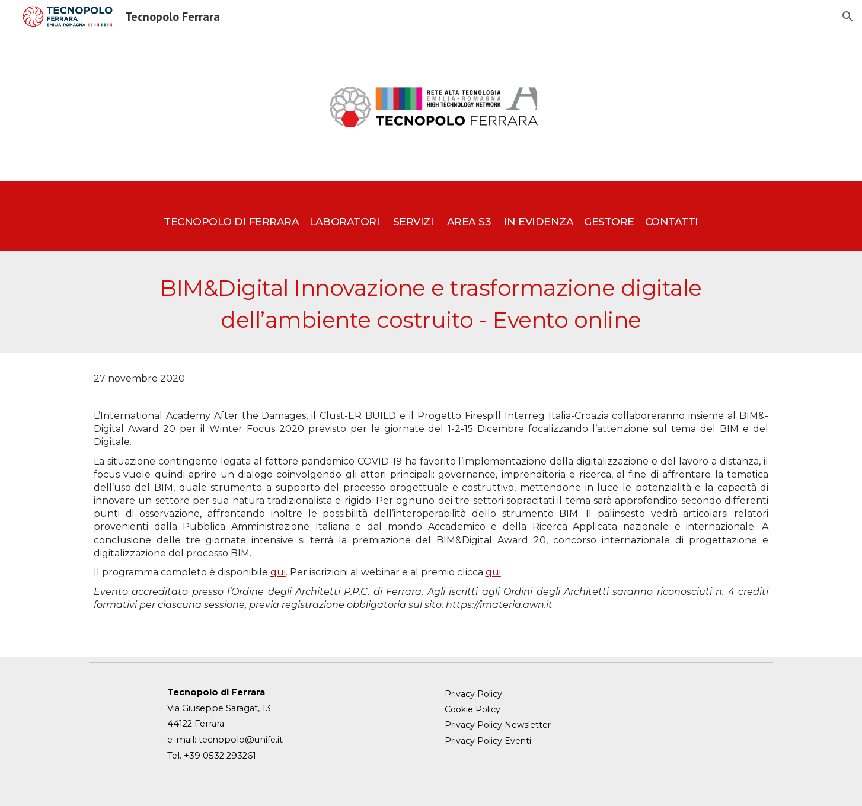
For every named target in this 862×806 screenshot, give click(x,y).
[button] (848, 16)
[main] (431, 215)
